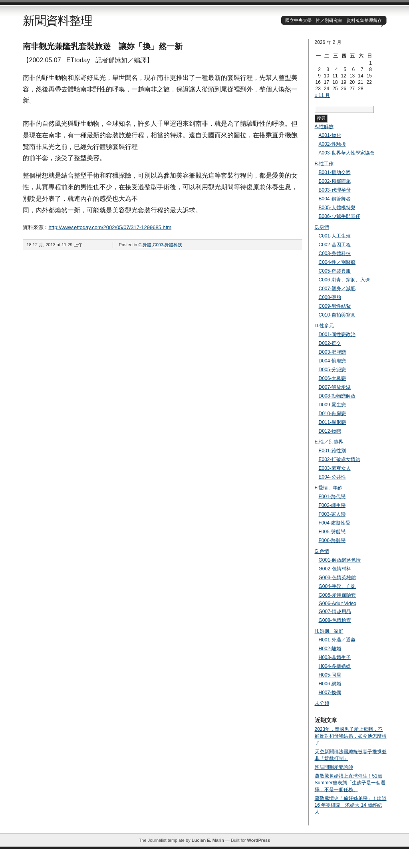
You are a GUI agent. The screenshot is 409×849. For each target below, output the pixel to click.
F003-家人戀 (332, 514)
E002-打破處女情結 (339, 459)
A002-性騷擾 (332, 144)
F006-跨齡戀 (332, 540)
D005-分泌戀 (332, 369)
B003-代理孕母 (335, 190)
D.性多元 (324, 326)
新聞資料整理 (57, 20)
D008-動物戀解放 (337, 396)
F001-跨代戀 (332, 496)
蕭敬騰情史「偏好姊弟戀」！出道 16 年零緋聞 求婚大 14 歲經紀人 (351, 805)
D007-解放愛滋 (335, 387)
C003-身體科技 (167, 244)
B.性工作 (324, 163)
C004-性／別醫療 (337, 262)
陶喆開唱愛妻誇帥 (334, 767)
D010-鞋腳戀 (332, 413)
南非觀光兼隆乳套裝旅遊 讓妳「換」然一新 (103, 46)
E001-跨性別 (332, 450)
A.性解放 (324, 126)
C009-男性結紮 (335, 306)
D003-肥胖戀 (332, 352)
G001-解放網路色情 (340, 560)
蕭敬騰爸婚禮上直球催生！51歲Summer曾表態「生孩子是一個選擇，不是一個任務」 (350, 782)
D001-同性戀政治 (337, 334)
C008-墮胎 (330, 297)
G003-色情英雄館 (337, 577)
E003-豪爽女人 (335, 468)
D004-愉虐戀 (332, 361)
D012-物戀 (330, 431)
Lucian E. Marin (208, 840)
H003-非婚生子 (335, 657)
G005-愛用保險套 (337, 595)
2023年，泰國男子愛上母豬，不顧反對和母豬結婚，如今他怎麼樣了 (351, 736)
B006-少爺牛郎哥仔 (339, 216)
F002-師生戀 (332, 505)
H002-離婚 (330, 648)
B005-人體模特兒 (337, 207)
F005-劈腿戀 (332, 531)
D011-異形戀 (332, 422)
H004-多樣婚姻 (335, 666)
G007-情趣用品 (335, 611)
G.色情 (322, 551)
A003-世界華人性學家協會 (347, 153)
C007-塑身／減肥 (337, 288)
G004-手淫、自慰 (337, 586)
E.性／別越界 (329, 442)
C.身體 (144, 244)
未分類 (322, 703)
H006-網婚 (330, 684)
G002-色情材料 (335, 569)
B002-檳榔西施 (335, 181)
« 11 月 (322, 95)
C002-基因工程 (335, 244)
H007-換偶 (330, 692)
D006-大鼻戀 (332, 378)
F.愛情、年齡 (328, 488)
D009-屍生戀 (332, 405)
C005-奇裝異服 (335, 271)
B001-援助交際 (335, 172)
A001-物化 (330, 135)
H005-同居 (330, 675)
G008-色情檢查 (335, 620)
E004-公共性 (332, 477)
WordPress (258, 840)
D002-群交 (330, 343)
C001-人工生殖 (335, 236)
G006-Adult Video (338, 603)
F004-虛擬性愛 (334, 523)
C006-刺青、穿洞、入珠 (344, 280)
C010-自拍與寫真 (337, 315)
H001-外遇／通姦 (337, 640)
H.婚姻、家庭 (329, 631)
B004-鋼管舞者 (335, 199)
